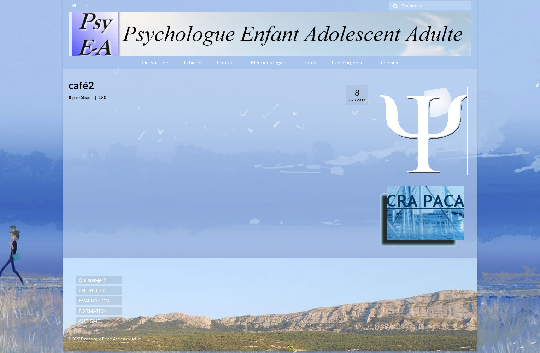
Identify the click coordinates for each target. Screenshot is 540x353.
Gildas (84, 97)
